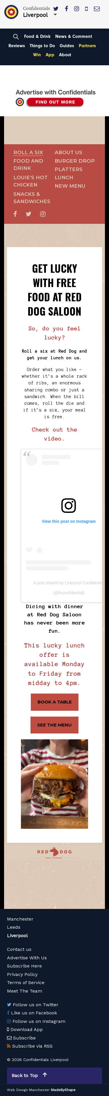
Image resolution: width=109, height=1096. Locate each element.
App (50, 54)
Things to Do (42, 45)
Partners (87, 45)
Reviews (16, 45)
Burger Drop (75, 161)
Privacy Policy (22, 974)
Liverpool (17, 935)
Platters (69, 169)
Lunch (64, 177)
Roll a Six (28, 152)
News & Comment (73, 36)
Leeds (13, 927)
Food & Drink (37, 36)
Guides (67, 45)
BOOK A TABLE (54, 702)
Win (37, 54)
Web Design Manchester (28, 1090)
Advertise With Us (27, 957)
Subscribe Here (24, 966)
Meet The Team (24, 991)
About (65, 54)
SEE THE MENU (54, 725)
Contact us (19, 949)
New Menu (70, 186)
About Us (68, 152)
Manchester (20, 919)
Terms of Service (25, 982)
